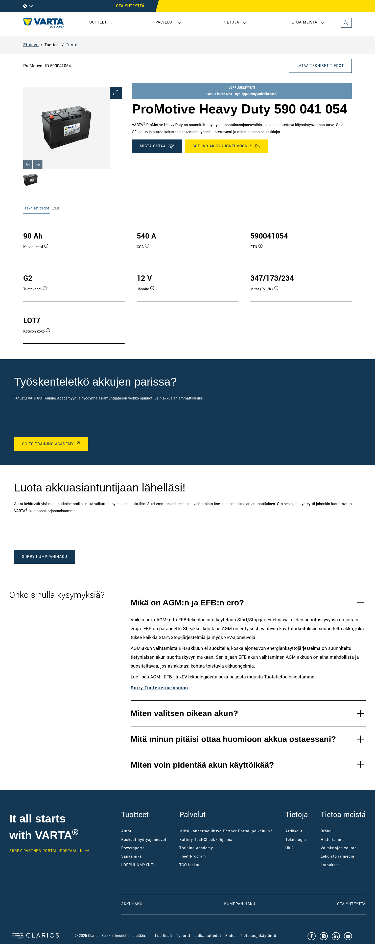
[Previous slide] (27, 164)
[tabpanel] (187, 282)
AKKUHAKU (132, 904)
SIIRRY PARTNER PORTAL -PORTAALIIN (46, 851)
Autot (126, 831)
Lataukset (330, 865)
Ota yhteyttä (351, 904)
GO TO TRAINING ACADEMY (48, 444)
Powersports (133, 848)
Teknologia (295, 839)
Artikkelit (293, 831)
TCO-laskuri (190, 865)
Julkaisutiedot (207, 935)
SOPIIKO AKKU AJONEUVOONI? (226, 146)
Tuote (72, 45)
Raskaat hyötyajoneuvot (144, 839)
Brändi (327, 831)
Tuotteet (97, 22)
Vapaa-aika (131, 856)
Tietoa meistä (302, 22)
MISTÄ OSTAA (157, 146)
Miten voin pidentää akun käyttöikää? (202, 764)
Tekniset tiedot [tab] (37, 208)
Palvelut (164, 22)
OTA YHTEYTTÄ (130, 6)
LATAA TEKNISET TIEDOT (320, 65)
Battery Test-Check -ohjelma (205, 839)
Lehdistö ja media (337, 856)
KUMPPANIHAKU (239, 904)
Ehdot (230, 935)
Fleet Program (192, 856)
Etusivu (31, 45)
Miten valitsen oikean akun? (184, 713)
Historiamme (333, 839)
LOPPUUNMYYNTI (138, 865)
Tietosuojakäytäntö (258, 935)
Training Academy (196, 848)
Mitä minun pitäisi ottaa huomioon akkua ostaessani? (233, 739)
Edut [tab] (55, 208)
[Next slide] (37, 164)
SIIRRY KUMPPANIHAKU (44, 556)
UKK (289, 848)
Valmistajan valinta (339, 848)
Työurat (183, 935)
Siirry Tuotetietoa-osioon (159, 688)
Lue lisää (163, 935)
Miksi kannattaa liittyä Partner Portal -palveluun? (226, 831)
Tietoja (231, 22)
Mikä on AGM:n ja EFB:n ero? (187, 602)
